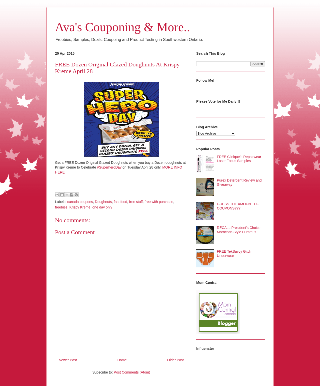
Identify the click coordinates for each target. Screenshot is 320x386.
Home (121, 360)
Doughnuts (103, 202)
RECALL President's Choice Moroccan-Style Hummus (238, 230)
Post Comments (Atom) (132, 372)
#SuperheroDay (109, 167)
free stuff (136, 202)
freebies (61, 207)
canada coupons (80, 202)
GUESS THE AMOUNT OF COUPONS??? (238, 206)
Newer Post (68, 360)
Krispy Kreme (80, 207)
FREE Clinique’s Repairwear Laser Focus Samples (239, 159)
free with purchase (159, 202)
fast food (120, 202)
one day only (102, 207)
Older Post (175, 360)
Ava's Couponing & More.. (122, 27)
